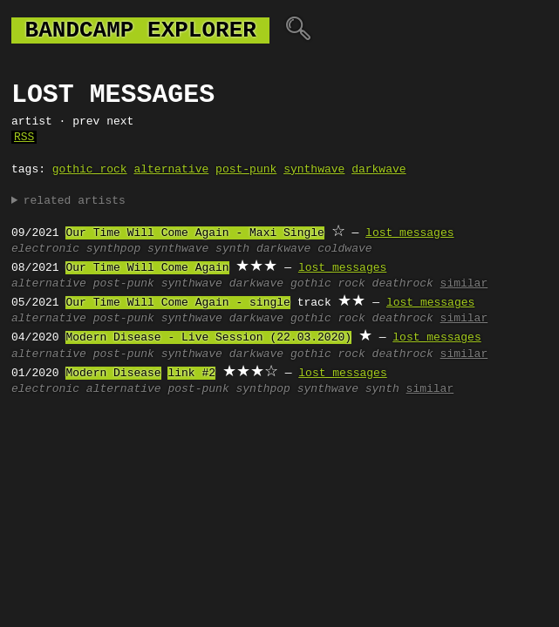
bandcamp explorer (140, 30)
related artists (75, 201)
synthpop (113, 249)
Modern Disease (112, 373)
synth (232, 249)
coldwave (344, 249)
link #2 (191, 373)
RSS (24, 137)
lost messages (409, 233)
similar (464, 284)
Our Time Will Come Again (146, 268)
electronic (45, 249)
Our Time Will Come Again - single (177, 303)
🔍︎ (297, 30)
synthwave (313, 170)
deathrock (402, 284)
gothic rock (89, 170)
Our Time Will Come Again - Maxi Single (194, 233)
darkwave (378, 170)
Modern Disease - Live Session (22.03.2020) (208, 338)
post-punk (245, 170)
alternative (170, 170)
